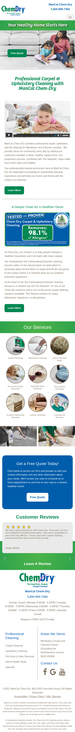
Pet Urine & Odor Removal (20, 656)
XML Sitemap (53, 696)
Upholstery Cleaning (16, 651)
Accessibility (20, 696)
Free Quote (17, 53)
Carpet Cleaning (14, 645)
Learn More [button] (14, 190)
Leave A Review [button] (37, 564)
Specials (10, 667)
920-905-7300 (60, 9)
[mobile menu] (70, 17)
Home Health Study (16, 661)
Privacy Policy (36, 696)
